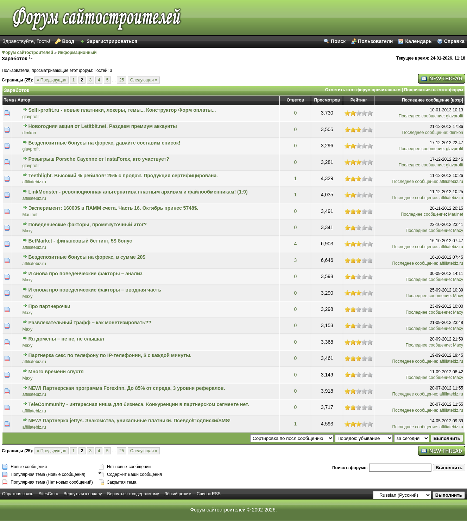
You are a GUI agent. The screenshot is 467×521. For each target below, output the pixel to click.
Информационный (77, 52)
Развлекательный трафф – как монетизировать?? (90, 322)
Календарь (418, 41)
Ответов (295, 100)
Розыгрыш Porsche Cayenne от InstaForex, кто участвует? (99, 159)
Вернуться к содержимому (133, 493)
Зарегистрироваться (112, 41)
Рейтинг (359, 100)
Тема (9, 100)
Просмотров (327, 100)
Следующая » (143, 80)
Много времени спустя (56, 371)
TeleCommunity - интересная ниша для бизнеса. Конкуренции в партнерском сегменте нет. (139, 404)
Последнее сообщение (425, 100)
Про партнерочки (49, 306)
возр (457, 100)
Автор (24, 100)
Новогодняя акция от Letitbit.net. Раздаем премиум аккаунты (103, 126)
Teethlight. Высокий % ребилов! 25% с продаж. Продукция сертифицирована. (123, 175)
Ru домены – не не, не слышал (66, 339)
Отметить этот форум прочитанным (363, 89)
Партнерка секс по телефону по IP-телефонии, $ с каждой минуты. (110, 355)
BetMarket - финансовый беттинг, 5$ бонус (80, 241)
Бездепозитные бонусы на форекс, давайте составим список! (105, 143)
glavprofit (31, 116)
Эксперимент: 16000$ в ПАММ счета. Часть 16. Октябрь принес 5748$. (113, 208)
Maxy (28, 230)
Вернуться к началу (82, 493)
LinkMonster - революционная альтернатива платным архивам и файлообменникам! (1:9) (138, 192)
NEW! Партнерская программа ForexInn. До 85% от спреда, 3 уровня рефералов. (127, 388)
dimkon (29, 132)
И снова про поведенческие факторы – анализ (86, 273)
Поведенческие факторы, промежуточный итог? (88, 224)
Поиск (338, 41)
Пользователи (375, 41)
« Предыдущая (51, 80)
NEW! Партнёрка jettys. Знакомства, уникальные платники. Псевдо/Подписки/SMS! (130, 420)
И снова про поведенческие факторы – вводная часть (95, 290)
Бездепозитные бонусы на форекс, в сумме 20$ (87, 257)
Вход (68, 41)
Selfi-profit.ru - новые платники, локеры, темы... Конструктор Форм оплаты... (122, 110)
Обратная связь (17, 493)
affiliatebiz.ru (34, 181)
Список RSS (209, 493)
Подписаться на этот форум (433, 89)
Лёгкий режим (177, 493)
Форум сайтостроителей (27, 52)
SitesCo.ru (48, 493)
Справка (454, 41)
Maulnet (30, 214)
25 (121, 80)
